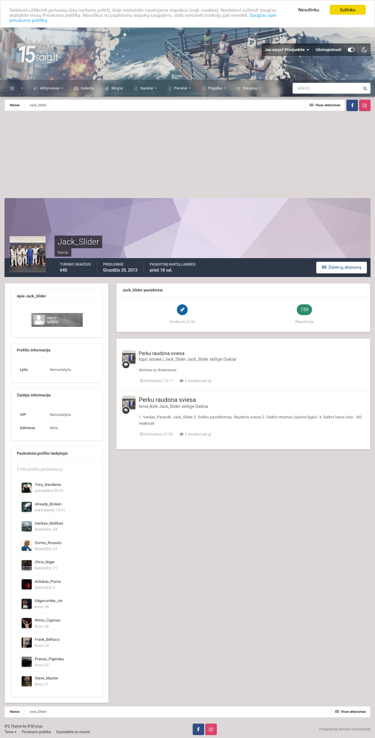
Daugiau (250, 88)
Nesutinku (308, 10)
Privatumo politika (36, 732)
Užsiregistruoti (328, 49)
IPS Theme (13, 726)
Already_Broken (48, 504)
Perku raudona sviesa (161, 353)
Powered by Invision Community (345, 729)
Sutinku (348, 10)
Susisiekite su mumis (73, 732)
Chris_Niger (45, 562)
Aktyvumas (50, 88)
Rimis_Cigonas (48, 620)
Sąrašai (146, 88)
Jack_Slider (175, 359)
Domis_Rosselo (48, 543)
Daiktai (229, 359)
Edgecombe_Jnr (49, 600)
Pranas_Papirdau (49, 659)
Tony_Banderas (48, 484)
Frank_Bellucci (47, 639)
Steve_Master (46, 678)
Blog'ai (116, 88)
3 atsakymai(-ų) (195, 380)
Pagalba (215, 88)
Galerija (87, 88)
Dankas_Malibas (49, 523)
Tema (10, 732)
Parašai (180, 88)
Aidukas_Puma (48, 581)
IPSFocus (34, 726)
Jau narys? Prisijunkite (287, 50)
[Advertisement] (188, 156)
